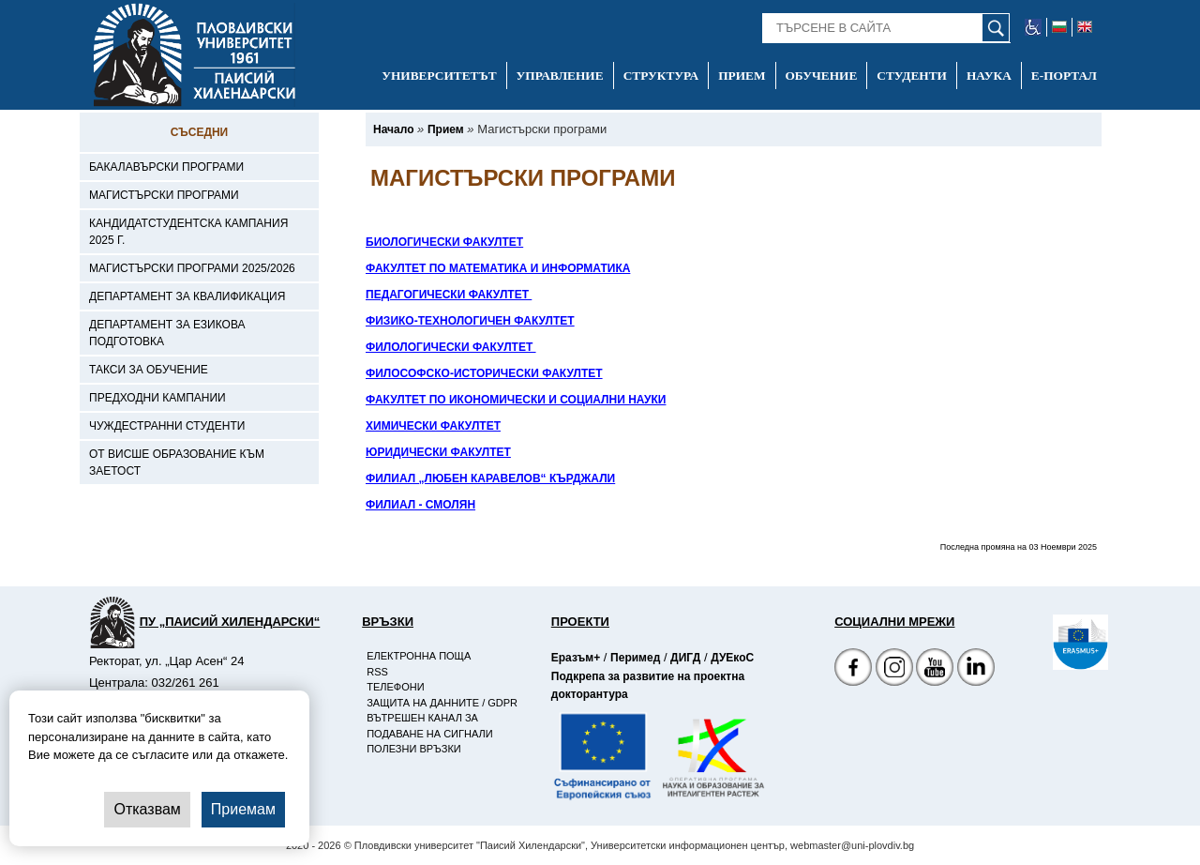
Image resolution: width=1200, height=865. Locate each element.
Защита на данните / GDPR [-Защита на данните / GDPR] (442, 702)
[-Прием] (446, 129)
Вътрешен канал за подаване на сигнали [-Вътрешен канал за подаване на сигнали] (429, 725)
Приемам (243, 809)
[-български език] (1059, 27)
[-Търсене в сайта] (886, 28)
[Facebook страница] (894, 669)
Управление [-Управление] (560, 75)
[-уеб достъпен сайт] (1033, 27)
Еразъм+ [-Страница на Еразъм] (575, 657)
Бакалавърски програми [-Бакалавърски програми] (166, 167)
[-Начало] (393, 129)
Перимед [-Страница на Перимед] (635, 657)
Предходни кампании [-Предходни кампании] (157, 397)
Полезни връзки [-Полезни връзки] (414, 748)
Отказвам (146, 809)
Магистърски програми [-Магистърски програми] (164, 195)
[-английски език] (1084, 27)
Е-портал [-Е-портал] (1064, 75)
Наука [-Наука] (989, 75)
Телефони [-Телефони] (395, 686)
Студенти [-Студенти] (912, 75)
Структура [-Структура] (661, 75)
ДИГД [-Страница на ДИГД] (685, 657)
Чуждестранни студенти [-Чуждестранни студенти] (167, 425)
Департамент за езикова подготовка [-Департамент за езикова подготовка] (167, 333)
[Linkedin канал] (976, 669)
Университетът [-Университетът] (439, 75)
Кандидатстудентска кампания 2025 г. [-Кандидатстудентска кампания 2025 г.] (188, 232)
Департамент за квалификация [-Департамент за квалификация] (187, 296)
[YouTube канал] (934, 669)
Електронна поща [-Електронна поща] (419, 655)
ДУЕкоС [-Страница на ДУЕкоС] (732, 657)
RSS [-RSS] (377, 671)
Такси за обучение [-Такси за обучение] (148, 369)
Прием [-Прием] (741, 75)
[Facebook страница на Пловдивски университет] (853, 669)
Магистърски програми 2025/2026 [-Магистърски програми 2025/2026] (192, 268)
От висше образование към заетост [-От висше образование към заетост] (176, 463)
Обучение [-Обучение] (822, 75)
